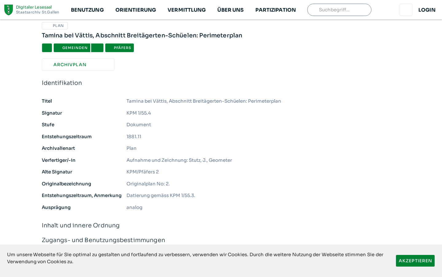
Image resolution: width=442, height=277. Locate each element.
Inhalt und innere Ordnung (221, 226)
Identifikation (221, 83)
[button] (87, 10)
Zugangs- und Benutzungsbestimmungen (221, 240)
